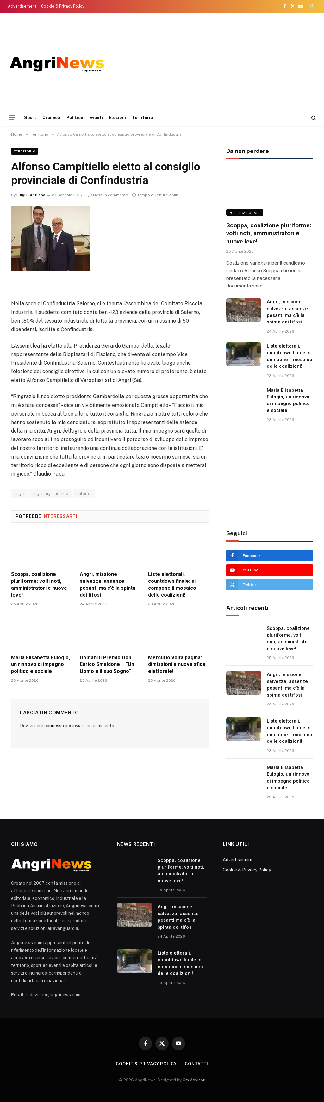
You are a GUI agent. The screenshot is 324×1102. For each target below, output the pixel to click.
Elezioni (117, 117)
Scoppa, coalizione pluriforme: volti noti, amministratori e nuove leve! (39, 584)
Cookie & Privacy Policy (62, 6)
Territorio (142, 117)
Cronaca (51, 117)
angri (19, 493)
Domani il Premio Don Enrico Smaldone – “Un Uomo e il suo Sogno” (107, 664)
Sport (30, 117)
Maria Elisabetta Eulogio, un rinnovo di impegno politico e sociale (40, 664)
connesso (54, 725)
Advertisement (22, 6)
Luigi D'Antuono (30, 195)
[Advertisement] (269, 476)
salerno (84, 493)
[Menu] (12, 117)
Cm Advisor (193, 1080)
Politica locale (245, 213)
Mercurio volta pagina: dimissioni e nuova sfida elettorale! (176, 664)
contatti (196, 1064)
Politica (75, 117)
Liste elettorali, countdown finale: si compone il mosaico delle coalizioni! (172, 584)
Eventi (96, 117)
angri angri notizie (50, 493)
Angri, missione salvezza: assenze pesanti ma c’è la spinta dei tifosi (107, 584)
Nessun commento (108, 195)
